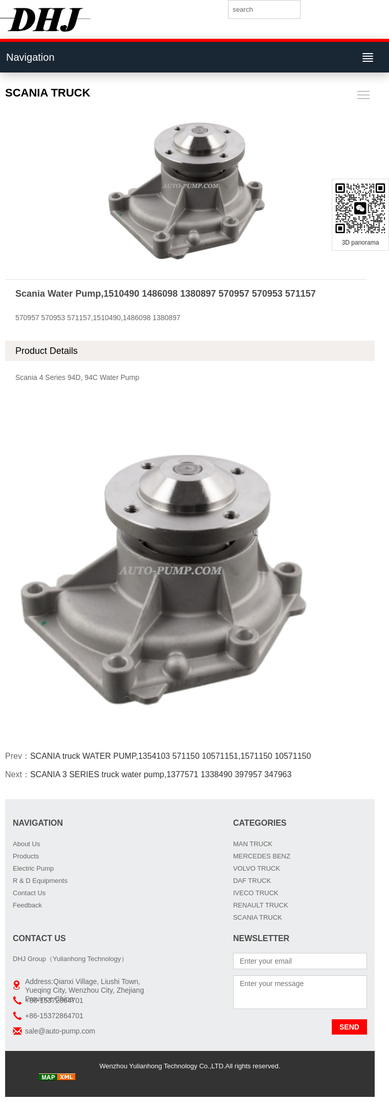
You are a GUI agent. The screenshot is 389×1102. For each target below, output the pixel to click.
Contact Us (29, 893)
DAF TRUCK (252, 880)
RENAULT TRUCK (260, 905)
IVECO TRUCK (256, 893)
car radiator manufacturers (219, 1078)
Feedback (27, 905)
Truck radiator (97, 1078)
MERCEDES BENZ (261, 856)
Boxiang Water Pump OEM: (300, 1078)
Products (26, 856)
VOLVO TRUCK (256, 868)
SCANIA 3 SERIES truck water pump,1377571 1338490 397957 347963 (160, 774)
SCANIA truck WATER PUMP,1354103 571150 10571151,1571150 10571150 (170, 756)
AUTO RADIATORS (149, 1078)
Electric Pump (33, 868)
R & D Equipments (40, 880)
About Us (26, 844)
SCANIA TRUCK (257, 917)
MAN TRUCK (252, 844)
